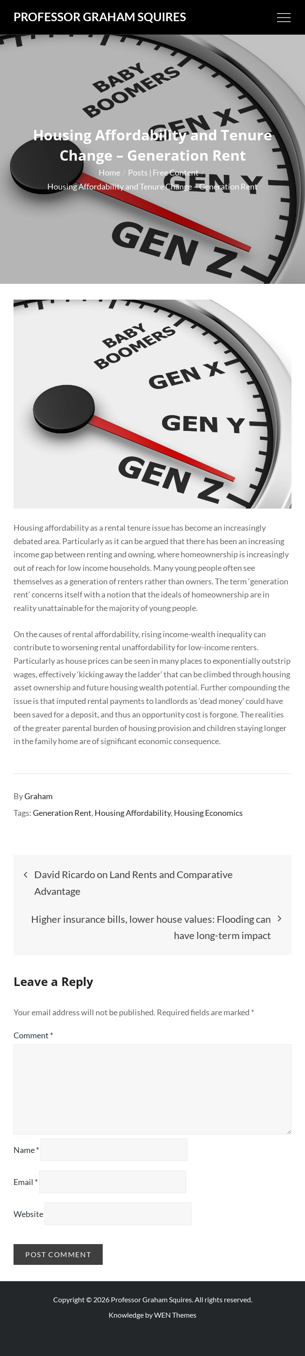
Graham (38, 796)
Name (26, 1150)
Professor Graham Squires (100, 16)
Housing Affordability (133, 813)
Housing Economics (208, 813)
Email (26, 1182)
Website (28, 1214)
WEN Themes (175, 1314)
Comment (33, 1035)
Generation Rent (62, 813)
